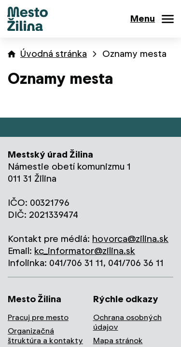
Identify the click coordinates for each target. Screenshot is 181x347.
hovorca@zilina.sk (130, 238)
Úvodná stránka (53, 53)
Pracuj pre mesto (38, 317)
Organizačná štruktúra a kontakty (45, 336)
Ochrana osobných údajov (127, 322)
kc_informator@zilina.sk (84, 250)
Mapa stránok (118, 340)
